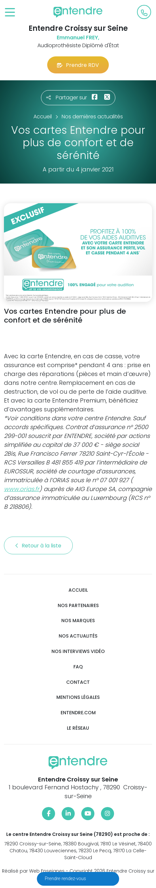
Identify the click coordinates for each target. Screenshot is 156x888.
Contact (78, 682)
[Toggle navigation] (10, 12)
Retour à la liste (38, 545)
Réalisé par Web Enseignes (33, 871)
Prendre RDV (78, 65)
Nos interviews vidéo (78, 651)
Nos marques (78, 620)
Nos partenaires (78, 605)
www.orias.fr (21, 489)
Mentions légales (78, 697)
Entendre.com (78, 713)
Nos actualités (78, 636)
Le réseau (78, 728)
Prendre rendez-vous (66, 878)
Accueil (78, 590)
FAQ (78, 667)
